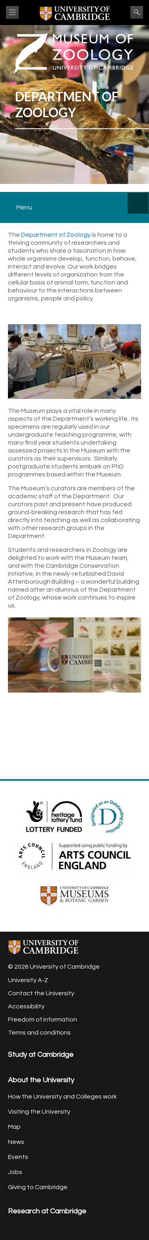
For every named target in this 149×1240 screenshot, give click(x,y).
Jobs (15, 1172)
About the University (41, 1080)
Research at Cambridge (47, 1211)
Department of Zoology (56, 235)
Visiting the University (39, 1111)
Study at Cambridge (41, 1054)
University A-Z (28, 980)
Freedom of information (42, 1019)
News (16, 1142)
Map (14, 1127)
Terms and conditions (39, 1032)
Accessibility (26, 1006)
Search (136, 12)
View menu (12, 12)
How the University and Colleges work (62, 1096)
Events (18, 1157)
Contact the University (41, 993)
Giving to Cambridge (38, 1187)
